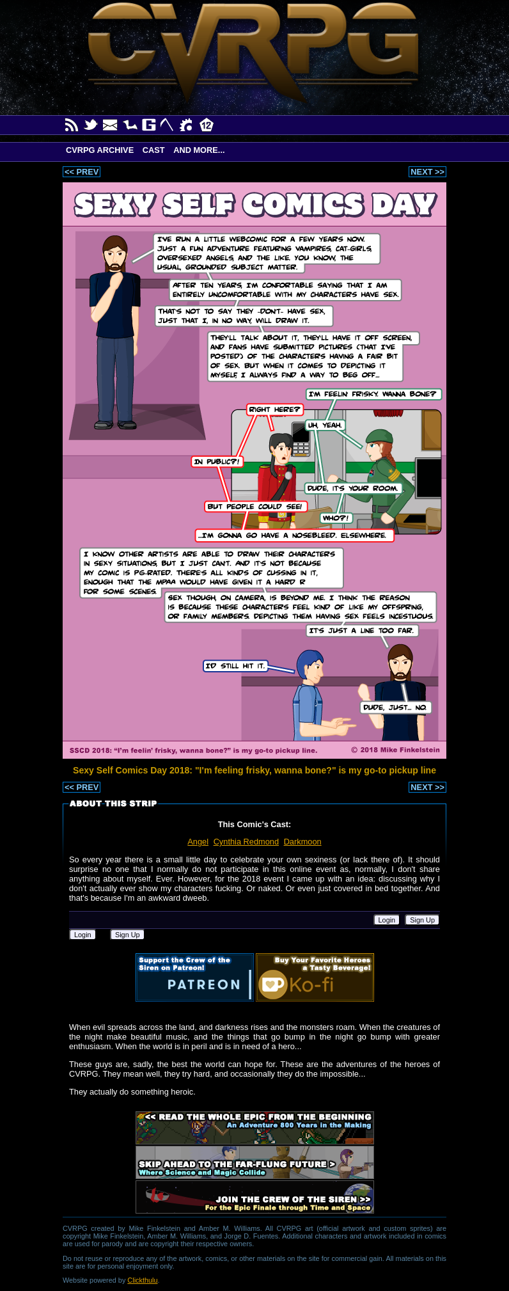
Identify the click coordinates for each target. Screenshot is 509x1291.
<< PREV (81, 172)
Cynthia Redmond (246, 841)
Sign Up (422, 920)
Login (387, 920)
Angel (197, 841)
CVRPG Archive (100, 150)
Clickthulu (142, 1280)
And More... (198, 150)
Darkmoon (303, 841)
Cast (154, 150)
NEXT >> (427, 172)
